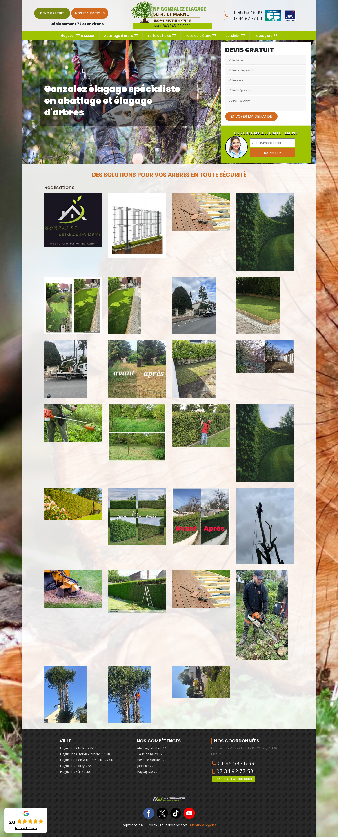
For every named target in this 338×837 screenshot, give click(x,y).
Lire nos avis (26, 828)
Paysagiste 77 (265, 35)
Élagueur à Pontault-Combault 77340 (87, 760)
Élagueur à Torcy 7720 (76, 766)
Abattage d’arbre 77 (121, 35)
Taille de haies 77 (161, 35)
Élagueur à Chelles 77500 (78, 748)
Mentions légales (203, 825)
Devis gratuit (52, 13)
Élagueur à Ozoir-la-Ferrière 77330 (85, 754)
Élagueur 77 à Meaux (78, 35)
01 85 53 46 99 (236, 763)
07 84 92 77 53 (234, 771)
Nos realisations (90, 13)
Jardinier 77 (235, 35)
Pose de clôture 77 (200, 35)
